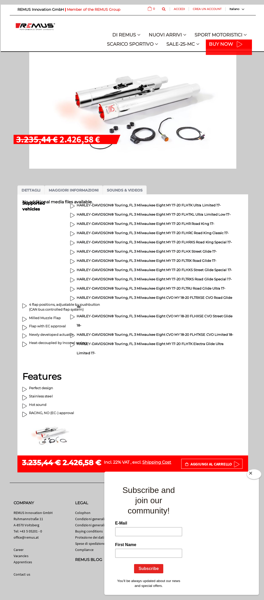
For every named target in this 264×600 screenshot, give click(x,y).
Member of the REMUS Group (93, 9)
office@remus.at (26, 537)
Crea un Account (207, 9)
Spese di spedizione (90, 543)
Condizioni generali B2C (93, 519)
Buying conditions (89, 531)
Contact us (22, 574)
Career (19, 549)
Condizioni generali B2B (93, 525)
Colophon (83, 512)
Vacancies (21, 556)
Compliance (84, 549)
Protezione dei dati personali (97, 537)
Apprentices (23, 562)
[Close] (254, 475)
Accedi (179, 9)
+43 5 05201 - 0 (31, 531)
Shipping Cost (156, 462)
